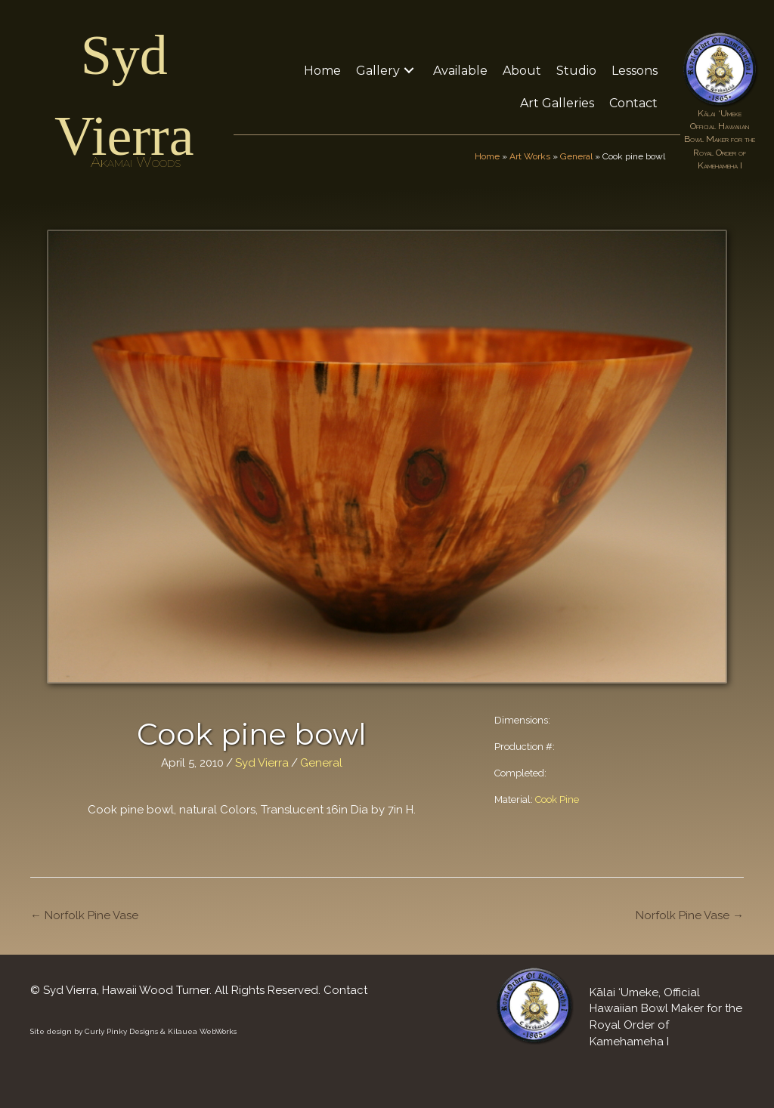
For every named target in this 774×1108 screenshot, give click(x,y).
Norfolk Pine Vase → (690, 915)
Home (487, 156)
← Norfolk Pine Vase (84, 915)
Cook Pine (557, 799)
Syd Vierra (262, 763)
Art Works (529, 156)
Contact (345, 990)
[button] (409, 70)
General (576, 156)
